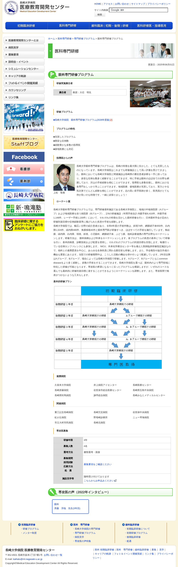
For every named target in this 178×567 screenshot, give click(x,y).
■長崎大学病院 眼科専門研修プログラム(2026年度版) (82, 119)
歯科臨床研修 (132, 524)
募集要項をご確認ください (98, 464)
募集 (154, 549)
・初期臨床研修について (137, 528)
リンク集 (149, 553)
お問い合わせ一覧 (52, 555)
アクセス (108, 3)
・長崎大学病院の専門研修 (86, 528)
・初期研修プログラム (136, 533)
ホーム (51, 38)
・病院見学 (78, 537)
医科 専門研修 (81, 524)
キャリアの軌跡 (103, 553)
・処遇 (127, 541)
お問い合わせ (122, 3)
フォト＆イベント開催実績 (128, 553)
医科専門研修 (65, 38)
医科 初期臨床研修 (104, 549)
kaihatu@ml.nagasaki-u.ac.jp (27, 559)
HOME (97, 3)
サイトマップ (138, 3)
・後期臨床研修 (132, 537)
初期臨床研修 (28, 524)
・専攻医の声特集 (81, 541)
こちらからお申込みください (100, 480)
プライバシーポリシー (159, 3)
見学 (161, 549)
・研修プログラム (29, 528)
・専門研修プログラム (84, 533)
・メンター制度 (28, 533)
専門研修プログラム (84, 38)
